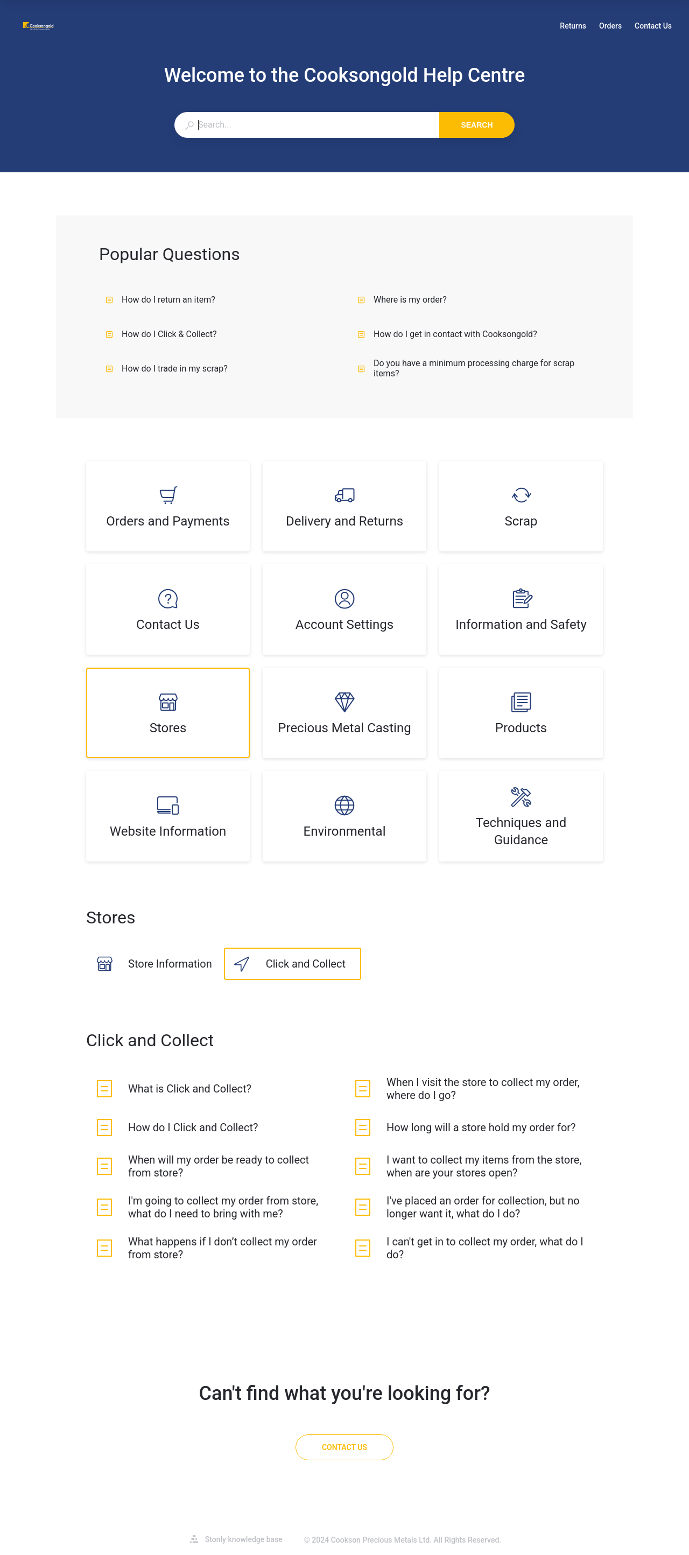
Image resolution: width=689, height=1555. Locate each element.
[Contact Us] (344, 1447)
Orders (610, 27)
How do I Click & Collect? (161, 334)
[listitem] (168, 506)
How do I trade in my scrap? (167, 368)
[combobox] (306, 125)
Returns (573, 27)
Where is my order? (402, 300)
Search (477, 125)
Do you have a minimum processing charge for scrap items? (465, 368)
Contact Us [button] (653, 26)
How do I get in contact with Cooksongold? (447, 334)
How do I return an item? (160, 300)
